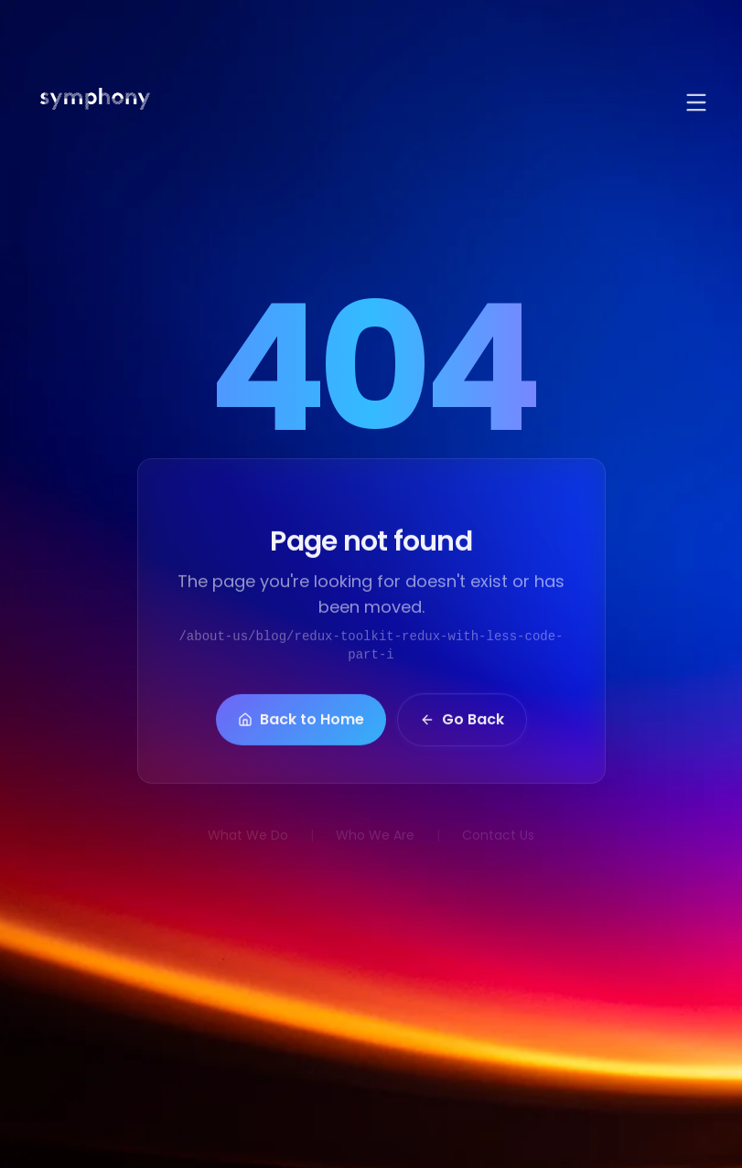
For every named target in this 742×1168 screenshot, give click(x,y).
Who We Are (375, 835)
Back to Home (301, 722)
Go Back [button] (462, 722)
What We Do (248, 835)
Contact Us (498, 835)
